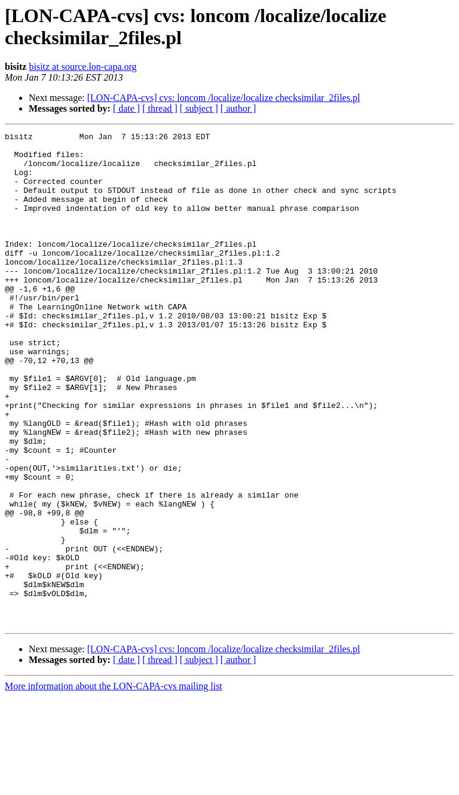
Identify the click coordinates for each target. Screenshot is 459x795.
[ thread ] (160, 108)
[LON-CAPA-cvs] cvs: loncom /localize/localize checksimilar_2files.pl (223, 98)
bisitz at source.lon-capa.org (82, 67)
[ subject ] (199, 108)
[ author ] (238, 108)
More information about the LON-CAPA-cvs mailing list (113, 784)
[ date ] (126, 108)
